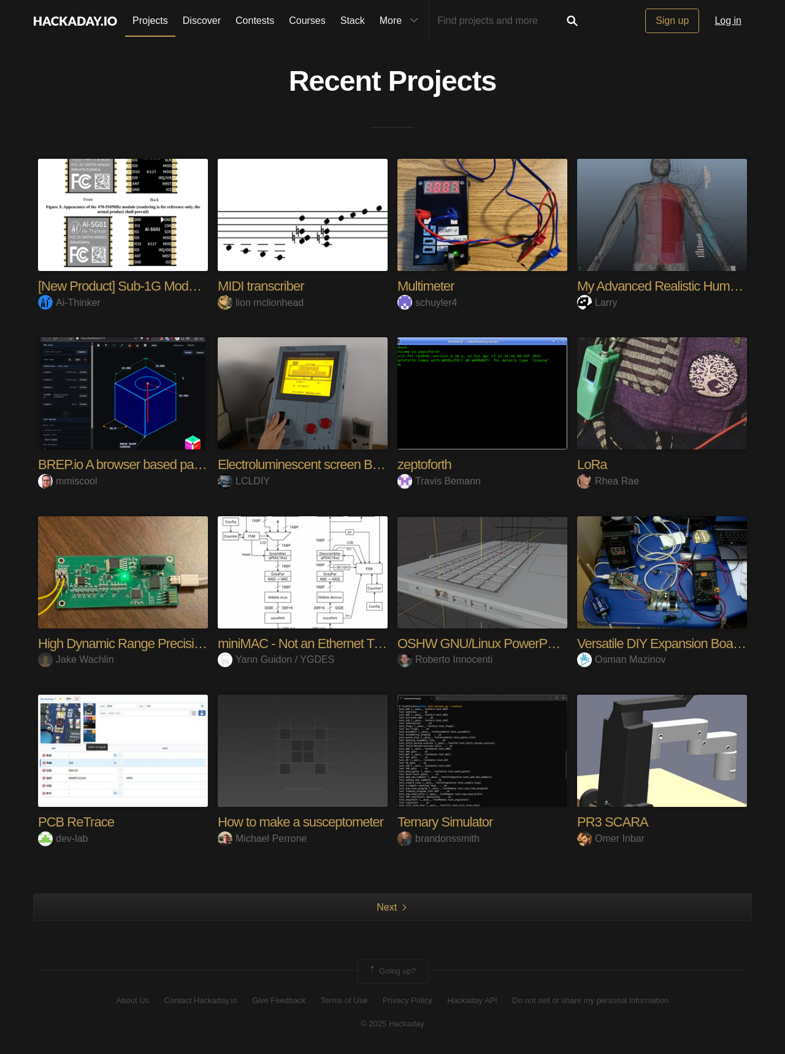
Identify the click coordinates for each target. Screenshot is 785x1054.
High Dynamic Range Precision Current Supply (165, 643)
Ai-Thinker (69, 302)
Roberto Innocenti (444, 659)
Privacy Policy (407, 1000)
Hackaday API (472, 1000)
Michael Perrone (262, 838)
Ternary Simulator (444, 822)
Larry (597, 302)
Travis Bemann (439, 481)
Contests (255, 20)
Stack (352, 20)
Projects (150, 20)
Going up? (391, 971)
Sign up (672, 20)
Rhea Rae (608, 481)
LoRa (592, 464)
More (402, 20)
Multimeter (425, 286)
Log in (727, 20)
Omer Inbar (611, 838)
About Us (133, 1000)
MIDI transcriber (261, 286)
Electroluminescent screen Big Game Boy (330, 464)
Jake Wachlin (76, 659)
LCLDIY (244, 481)
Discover (202, 20)
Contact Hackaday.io (200, 1000)
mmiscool (68, 481)
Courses (307, 20)
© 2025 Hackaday (392, 1023)
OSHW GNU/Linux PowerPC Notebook (504, 643)
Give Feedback (278, 1000)
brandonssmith (438, 838)
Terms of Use (344, 1000)
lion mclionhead (261, 302)
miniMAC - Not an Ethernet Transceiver (324, 643)
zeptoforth (424, 464)
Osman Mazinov (621, 659)
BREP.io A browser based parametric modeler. (163, 464)
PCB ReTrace (76, 822)
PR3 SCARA (612, 822)
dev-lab (63, 838)
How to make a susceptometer (300, 822)
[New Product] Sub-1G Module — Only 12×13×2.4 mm (186, 286)
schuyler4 (427, 302)
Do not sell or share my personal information (590, 1000)
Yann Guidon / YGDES (276, 659)
